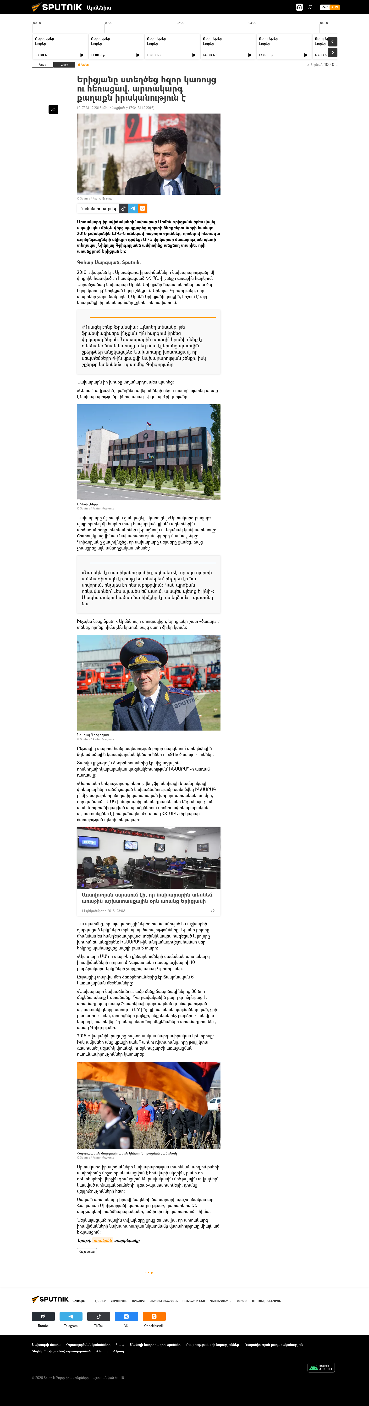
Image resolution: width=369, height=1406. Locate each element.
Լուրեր (40, 43)
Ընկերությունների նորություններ (212, 1344)
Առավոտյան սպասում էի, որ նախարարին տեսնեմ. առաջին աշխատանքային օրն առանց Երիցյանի (148, 898)
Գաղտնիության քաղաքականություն (274, 1344)
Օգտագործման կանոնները (88, 1344)
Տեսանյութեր (221, 1301)
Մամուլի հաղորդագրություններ (155, 1344)
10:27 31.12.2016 (89, 107)
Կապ (120, 1344)
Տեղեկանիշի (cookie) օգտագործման (61, 1351)
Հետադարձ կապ (110, 1351)
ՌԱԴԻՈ (242, 1301)
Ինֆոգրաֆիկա (193, 1301)
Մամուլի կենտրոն (266, 1301)
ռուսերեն (103, 1240)
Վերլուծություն (164, 1301)
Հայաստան (87, 1252)
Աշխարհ (138, 1301)
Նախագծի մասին (46, 1344)
